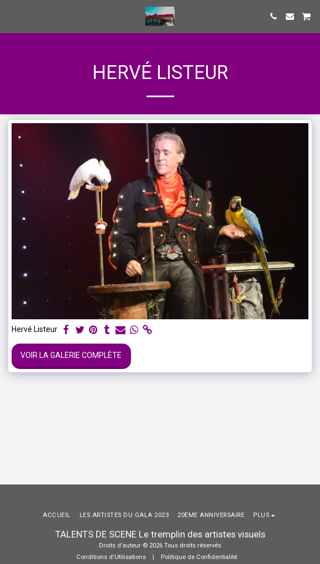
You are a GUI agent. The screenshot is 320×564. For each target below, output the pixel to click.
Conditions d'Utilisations (111, 557)
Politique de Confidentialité (199, 557)
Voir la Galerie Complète (71, 355)
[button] (12, 16)
